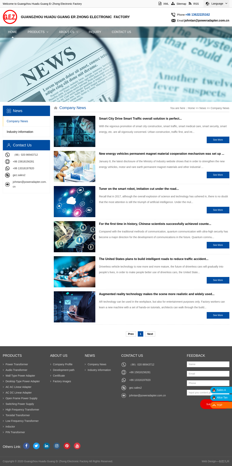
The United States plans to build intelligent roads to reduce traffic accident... (154, 259)
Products (38, 32)
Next (150, 333)
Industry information (20, 131)
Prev (131, 333)
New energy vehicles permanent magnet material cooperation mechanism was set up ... (161, 153)
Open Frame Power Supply (20, 398)
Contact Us (121, 32)
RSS (194, 3)
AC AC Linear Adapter (17, 386)
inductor (9, 426)
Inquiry (95, 32)
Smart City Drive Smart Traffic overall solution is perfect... (140, 118)
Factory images (60, 381)
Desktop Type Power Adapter (21, 381)
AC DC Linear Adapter (17, 392)
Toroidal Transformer (16, 415)
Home (12, 32)
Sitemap (178, 3)
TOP (219, 405)
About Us (68, 32)
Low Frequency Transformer (21, 420)
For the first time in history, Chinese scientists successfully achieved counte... (155, 223)
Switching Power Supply (18, 403)
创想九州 (224, 461)
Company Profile (61, 364)
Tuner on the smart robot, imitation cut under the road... (139, 188)
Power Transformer (15, 364)
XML (164, 3)
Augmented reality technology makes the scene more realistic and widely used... (157, 294)
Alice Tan (222, 397)
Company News (17, 121)
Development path (62, 369)
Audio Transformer (15, 369)
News (203, 108)
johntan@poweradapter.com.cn (147, 395)
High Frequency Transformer (21, 409)
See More (218, 139)
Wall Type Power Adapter (19, 375)
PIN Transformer (14, 432)
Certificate (57, 375)
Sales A (221, 389)
